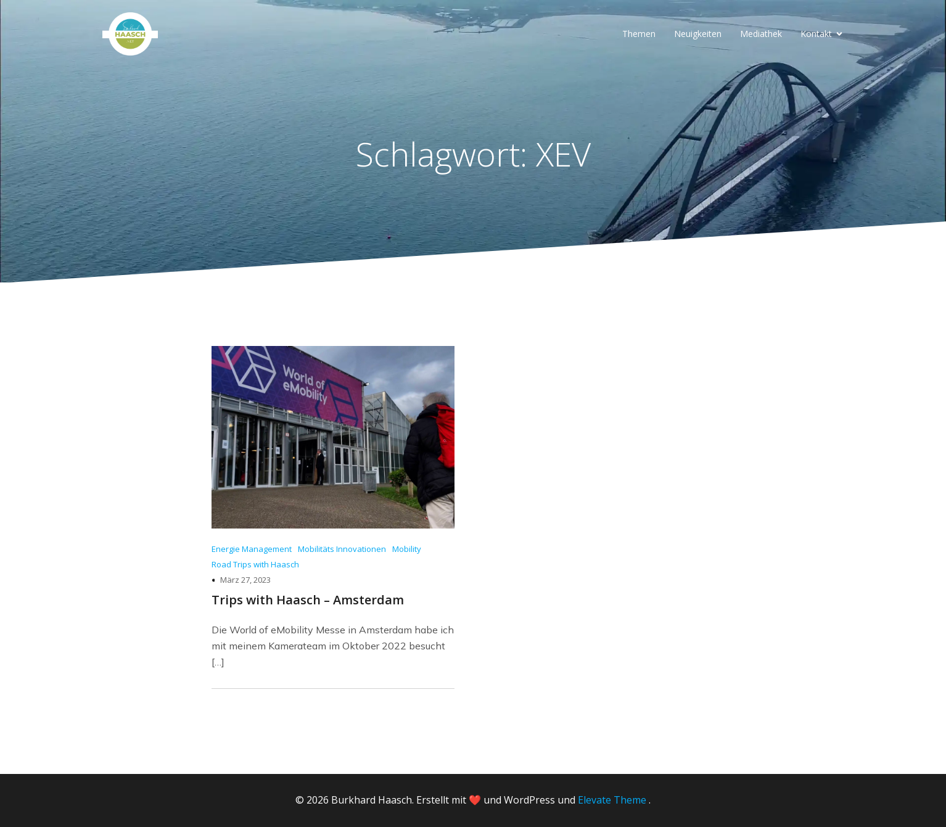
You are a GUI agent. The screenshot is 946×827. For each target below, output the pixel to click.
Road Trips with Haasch (255, 564)
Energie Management (252, 548)
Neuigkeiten (698, 33)
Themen (639, 33)
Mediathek (761, 33)
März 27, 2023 (245, 579)
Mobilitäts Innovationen (342, 548)
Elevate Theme (612, 800)
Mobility (406, 548)
